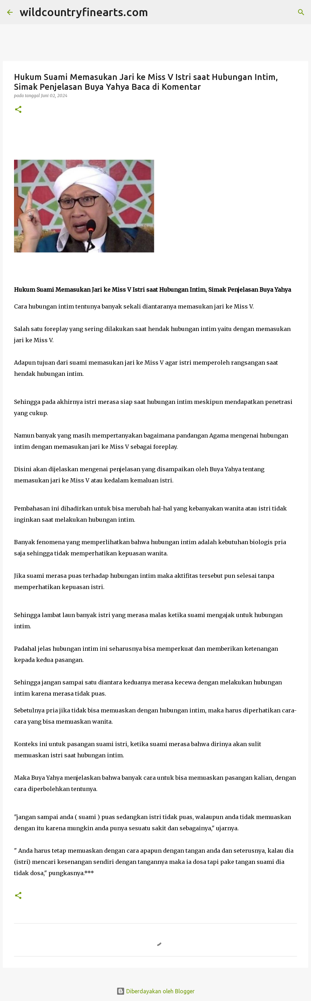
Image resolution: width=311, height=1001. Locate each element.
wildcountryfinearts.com (84, 12)
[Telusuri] (158, 12)
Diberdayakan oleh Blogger (155, 991)
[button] (18, 110)
